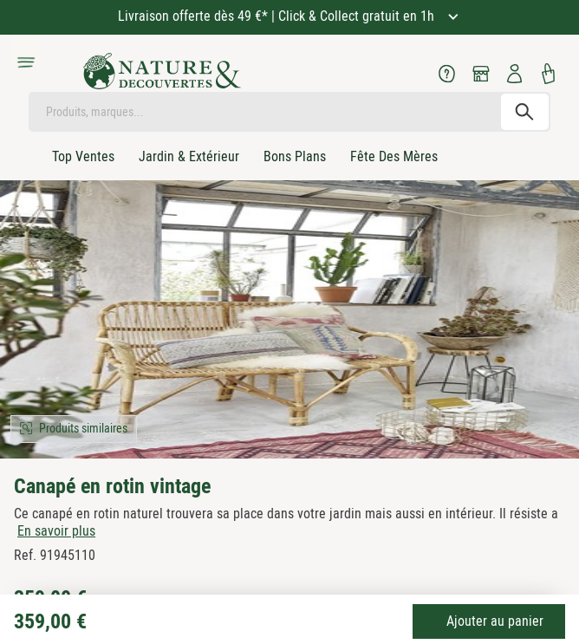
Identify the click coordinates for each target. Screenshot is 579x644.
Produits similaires (83, 428)
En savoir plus (56, 531)
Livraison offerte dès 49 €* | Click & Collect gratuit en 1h (278, 16)
